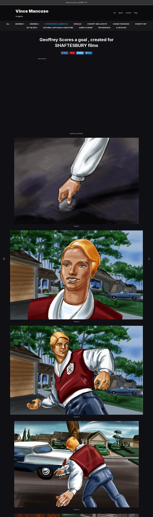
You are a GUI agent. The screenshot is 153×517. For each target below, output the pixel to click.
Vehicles (77, 24)
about (121, 13)
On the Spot (31, 28)
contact (128, 13)
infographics (104, 28)
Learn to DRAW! (86, 28)
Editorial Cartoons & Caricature (58, 28)
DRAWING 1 (19, 24)
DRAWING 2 (34, 24)
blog (135, 13)
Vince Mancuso (32, 11)
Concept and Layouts (97, 24)
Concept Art (141, 24)
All (115, 13)
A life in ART (121, 28)
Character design (121, 24)
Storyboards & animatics (56, 24)
